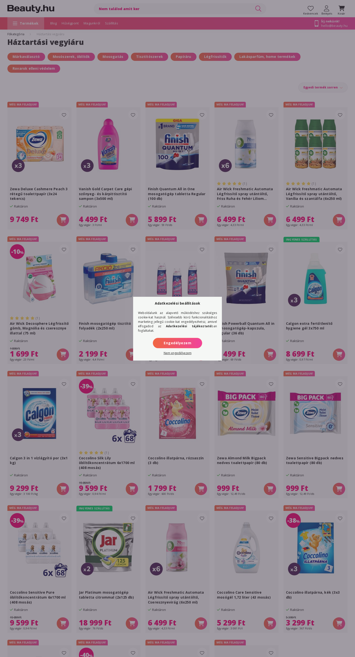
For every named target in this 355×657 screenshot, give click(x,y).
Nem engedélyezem (178, 353)
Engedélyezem (177, 343)
